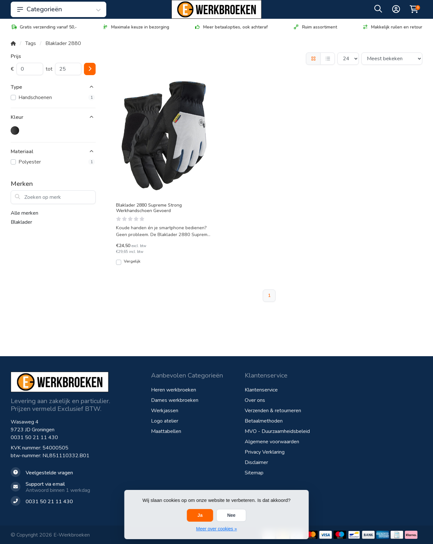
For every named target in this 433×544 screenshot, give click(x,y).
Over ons (255, 400)
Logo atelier (164, 421)
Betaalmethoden (264, 421)
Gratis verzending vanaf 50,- (44, 27)
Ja (200, 515)
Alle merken (24, 213)
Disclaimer (256, 462)
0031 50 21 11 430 (34, 437)
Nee (231, 515)
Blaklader (21, 222)
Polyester (56, 161)
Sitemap (254, 472)
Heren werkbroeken (173, 389)
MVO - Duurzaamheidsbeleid (277, 431)
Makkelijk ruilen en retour (392, 27)
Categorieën (58, 9)
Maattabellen (166, 431)
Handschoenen (56, 97)
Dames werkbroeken (174, 400)
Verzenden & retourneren (273, 410)
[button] (378, 10)
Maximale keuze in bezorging (135, 27)
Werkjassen (164, 410)
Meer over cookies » (216, 528)
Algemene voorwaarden (272, 441)
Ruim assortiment (315, 27)
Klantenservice (261, 389)
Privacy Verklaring (265, 452)
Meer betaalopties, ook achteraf (231, 27)
